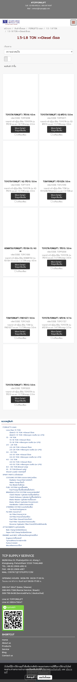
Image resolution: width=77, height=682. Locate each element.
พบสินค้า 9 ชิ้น (10, 66)
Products (6, 646)
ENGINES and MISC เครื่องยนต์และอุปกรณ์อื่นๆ (20, 535)
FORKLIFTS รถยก (9, 427)
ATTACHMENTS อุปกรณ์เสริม (14, 527)
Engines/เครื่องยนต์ (13, 538)
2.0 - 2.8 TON (11, 445)
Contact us (7, 655)
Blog (4, 652)
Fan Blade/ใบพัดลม (17, 485)
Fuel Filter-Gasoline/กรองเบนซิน (22, 522)
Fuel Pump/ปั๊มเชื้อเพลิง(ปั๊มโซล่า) (22, 490)
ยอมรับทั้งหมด (45, 677)
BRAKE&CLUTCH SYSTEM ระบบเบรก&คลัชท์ (23, 492)
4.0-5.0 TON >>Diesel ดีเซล (21, 462)
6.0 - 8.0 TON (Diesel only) (17, 467)
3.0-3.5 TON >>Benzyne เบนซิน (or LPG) (25, 457)
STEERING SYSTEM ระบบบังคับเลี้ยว (19, 507)
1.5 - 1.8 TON (11, 437)
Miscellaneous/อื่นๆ (14, 545)
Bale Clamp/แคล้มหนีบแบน (16, 530)
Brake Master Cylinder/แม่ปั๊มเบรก (23, 499)
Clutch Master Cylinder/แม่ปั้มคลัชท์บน (24, 494)
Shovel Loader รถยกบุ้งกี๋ (16, 472)
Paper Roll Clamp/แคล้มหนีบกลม (19, 532)
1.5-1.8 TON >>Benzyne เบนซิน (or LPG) (25, 442)
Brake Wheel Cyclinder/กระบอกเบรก (24, 502)
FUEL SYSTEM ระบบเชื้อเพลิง (17, 487)
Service (5, 649)
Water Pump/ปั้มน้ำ (17, 482)
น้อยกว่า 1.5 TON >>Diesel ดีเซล (22, 432)
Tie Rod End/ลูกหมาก (18, 509)
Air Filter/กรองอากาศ (18, 514)
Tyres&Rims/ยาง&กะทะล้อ (16, 540)
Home (5, 640)
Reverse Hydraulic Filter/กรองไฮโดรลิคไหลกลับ (28, 524)
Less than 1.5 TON (13, 430)
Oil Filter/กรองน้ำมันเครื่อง (20, 517)
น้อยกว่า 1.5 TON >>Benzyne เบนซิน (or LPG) (27, 435)
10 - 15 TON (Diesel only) (16, 469)
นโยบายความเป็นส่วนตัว (51, 669)
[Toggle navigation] (73, 23)
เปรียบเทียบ (21, 135)
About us (6, 643)
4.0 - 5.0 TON (11, 459)
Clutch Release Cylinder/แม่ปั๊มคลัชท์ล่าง (25, 497)
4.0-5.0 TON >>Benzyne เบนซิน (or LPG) (26, 464)
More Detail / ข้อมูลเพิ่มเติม (20, 129)
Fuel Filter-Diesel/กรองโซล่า (21, 519)
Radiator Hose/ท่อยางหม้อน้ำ (21, 480)
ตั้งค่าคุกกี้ (30, 677)
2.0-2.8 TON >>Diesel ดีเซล (21, 447)
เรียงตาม (8, 46)
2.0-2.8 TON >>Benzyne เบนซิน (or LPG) (26, 449)
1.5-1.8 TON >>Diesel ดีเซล (20, 440)
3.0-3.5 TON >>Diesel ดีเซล (20, 454)
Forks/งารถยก (12, 543)
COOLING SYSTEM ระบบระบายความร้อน (21, 477)
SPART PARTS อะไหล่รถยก (13, 474)
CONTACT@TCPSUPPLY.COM (21, 572)
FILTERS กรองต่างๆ (13, 512)
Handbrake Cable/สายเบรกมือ (21, 504)
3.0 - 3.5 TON (11, 452)
